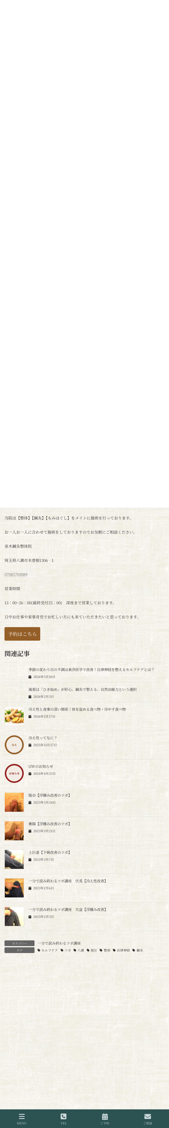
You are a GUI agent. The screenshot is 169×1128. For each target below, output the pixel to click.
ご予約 (104, 1119)
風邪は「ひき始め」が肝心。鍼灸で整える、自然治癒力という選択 (83, 689)
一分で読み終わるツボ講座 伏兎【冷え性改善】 (68, 881)
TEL (64, 1119)
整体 (107, 950)
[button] (22, 634)
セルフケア (49, 950)
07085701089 (16, 574)
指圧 (94, 950)
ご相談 (147, 1119)
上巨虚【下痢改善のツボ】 (50, 852)
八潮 (80, 950)
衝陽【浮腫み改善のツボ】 (50, 823)
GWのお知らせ (41, 766)
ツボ (68, 950)
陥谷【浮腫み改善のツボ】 (50, 795)
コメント (15, 998)
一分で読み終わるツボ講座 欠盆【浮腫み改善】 (68, 909)
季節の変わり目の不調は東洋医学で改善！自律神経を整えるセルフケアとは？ (92, 669)
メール (13, 1102)
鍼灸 (140, 950)
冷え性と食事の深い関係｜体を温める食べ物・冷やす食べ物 (77, 709)
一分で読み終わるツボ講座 (59, 943)
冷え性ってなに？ (43, 737)
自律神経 (123, 950)
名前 (11, 1072)
